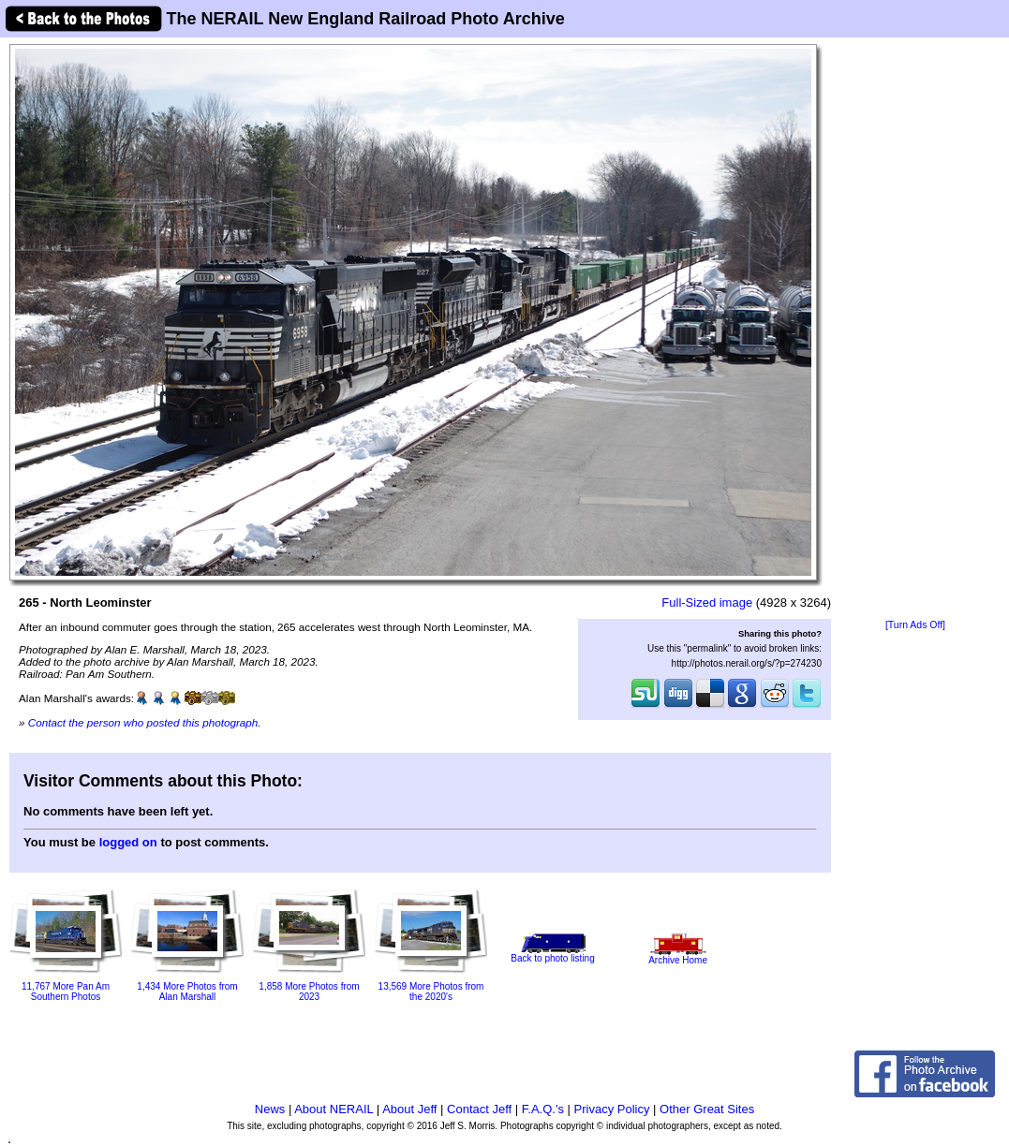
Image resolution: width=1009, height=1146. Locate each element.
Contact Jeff (479, 1109)
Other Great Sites (707, 1109)
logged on (128, 842)
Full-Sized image (706, 602)
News (270, 1109)
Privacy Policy (612, 1109)
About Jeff (409, 1109)
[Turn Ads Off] (915, 625)
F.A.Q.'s (543, 1109)
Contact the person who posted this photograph (143, 722)
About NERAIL (333, 1109)
